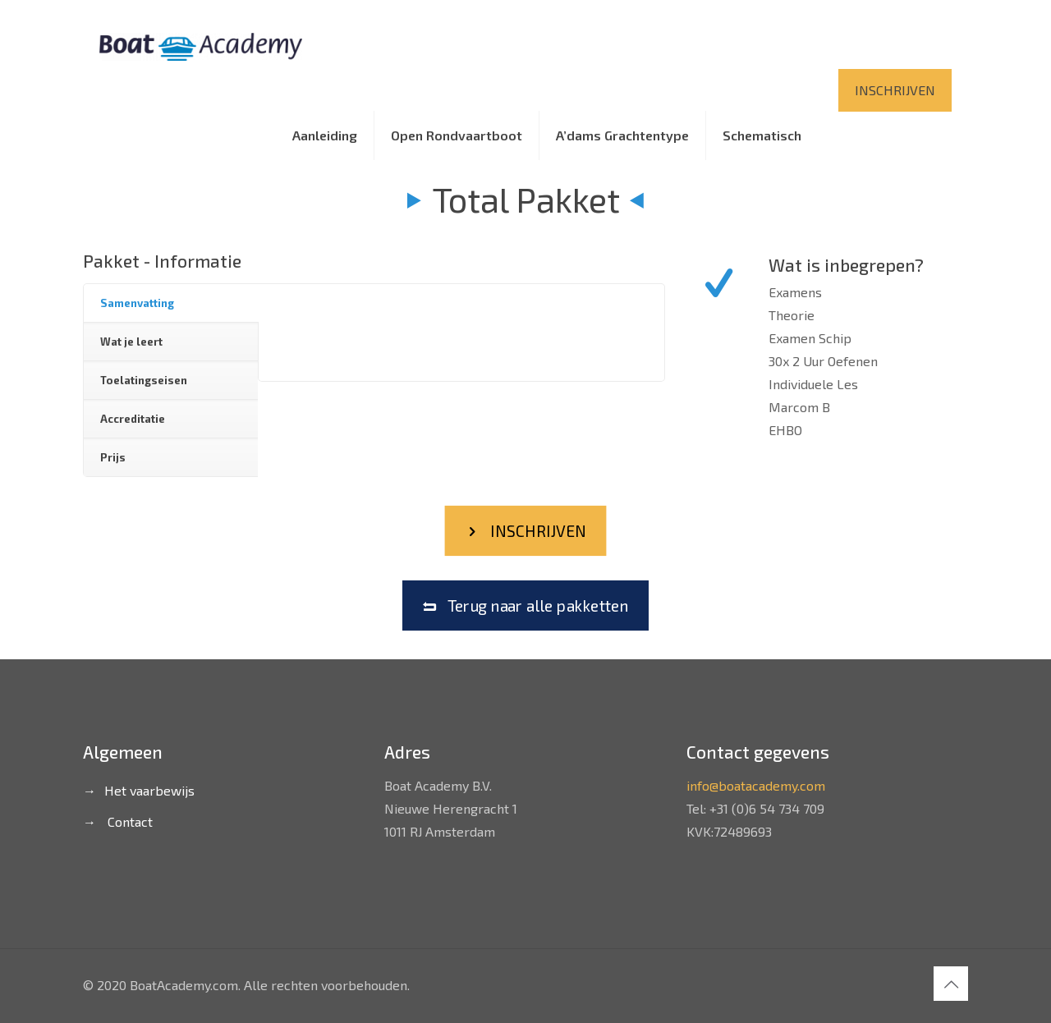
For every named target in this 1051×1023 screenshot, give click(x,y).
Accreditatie (132, 418)
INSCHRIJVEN (895, 90)
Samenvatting (137, 303)
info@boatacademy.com (755, 785)
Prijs (113, 457)
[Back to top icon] (951, 983)
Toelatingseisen (143, 380)
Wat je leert (131, 341)
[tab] (171, 303)
